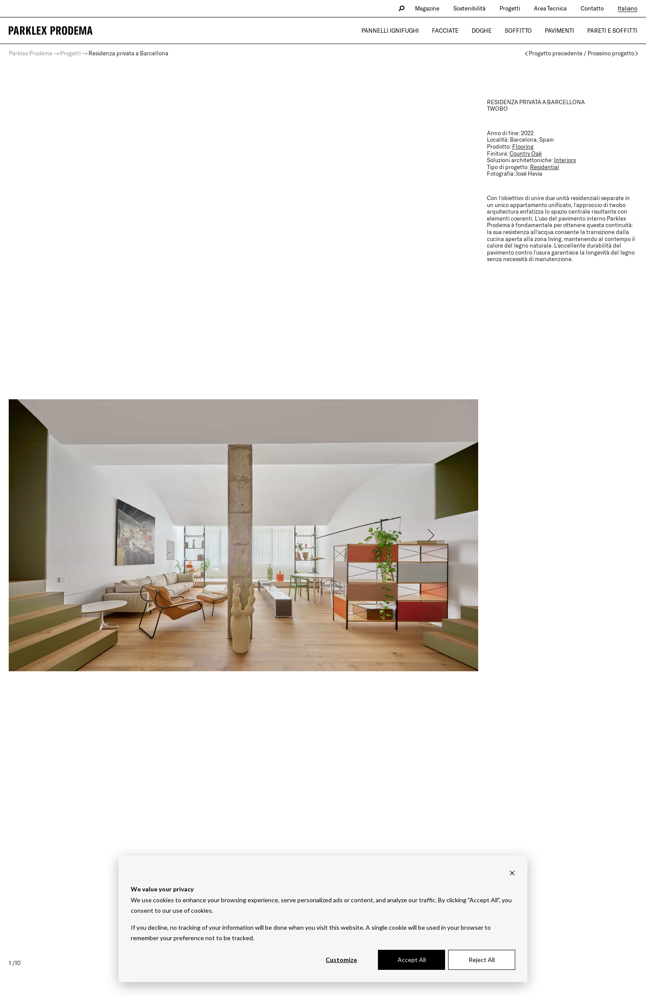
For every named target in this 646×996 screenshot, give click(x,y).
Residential (544, 166)
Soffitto (518, 30)
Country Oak (526, 153)
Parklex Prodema (30, 53)
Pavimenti (559, 30)
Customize (341, 959)
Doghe (482, 30)
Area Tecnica (550, 8)
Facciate (445, 30)
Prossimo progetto (611, 53)
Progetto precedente (555, 53)
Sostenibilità (469, 8)
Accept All (412, 959)
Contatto (592, 8)
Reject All (482, 959)
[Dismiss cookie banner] (512, 872)
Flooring (523, 146)
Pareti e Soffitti (612, 30)
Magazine (427, 8)
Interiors (565, 159)
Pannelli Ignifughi (390, 30)
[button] (430, 535)
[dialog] (323, 918)
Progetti (510, 8)
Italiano (627, 8)
